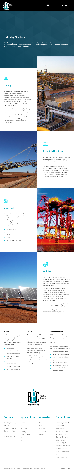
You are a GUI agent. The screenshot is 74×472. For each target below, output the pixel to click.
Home (23, 423)
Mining (41, 423)
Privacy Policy (65, 468)
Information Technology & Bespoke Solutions (63, 442)
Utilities (41, 434)
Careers (24, 438)
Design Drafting (62, 457)
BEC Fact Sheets (27, 435)
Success (24, 426)
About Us (24, 429)
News (23, 441)
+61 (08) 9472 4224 (11, 436)
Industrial (42, 431)
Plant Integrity (61, 448)
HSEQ (23, 432)
